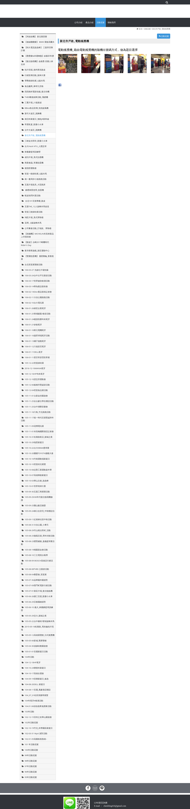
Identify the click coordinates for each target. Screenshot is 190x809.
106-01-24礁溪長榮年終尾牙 (37, 319)
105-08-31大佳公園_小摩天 (37, 524)
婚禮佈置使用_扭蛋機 (34, 190)
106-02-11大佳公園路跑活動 (37, 297)
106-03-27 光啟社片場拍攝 (36, 270)
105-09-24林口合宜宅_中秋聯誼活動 (37, 512)
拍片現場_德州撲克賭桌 (35, 69)
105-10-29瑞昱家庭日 (34, 442)
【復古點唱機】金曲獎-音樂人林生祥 (37, 63)
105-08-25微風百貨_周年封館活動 (39, 535)
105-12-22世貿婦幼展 (34, 363)
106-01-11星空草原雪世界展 (37, 357)
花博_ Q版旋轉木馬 (33, 222)
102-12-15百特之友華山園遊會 (38, 717)
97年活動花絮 (31, 766)
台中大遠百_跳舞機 (33, 130)
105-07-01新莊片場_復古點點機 (39, 591)
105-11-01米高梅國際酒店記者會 (39, 431)
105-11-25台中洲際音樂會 (36, 406)
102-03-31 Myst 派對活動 (36, 733)
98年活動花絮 (31, 760)
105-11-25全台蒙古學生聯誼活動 (39, 401)
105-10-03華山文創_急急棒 (37, 480)
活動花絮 (147, 29)
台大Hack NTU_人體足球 (35, 146)
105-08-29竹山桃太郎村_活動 (38, 530)
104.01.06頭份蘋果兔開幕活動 (38, 706)
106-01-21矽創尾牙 (33, 324)
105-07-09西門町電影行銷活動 (38, 585)
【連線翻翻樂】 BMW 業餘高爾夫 (39, 42)
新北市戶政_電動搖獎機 (161, 29)
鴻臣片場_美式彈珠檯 (34, 217)
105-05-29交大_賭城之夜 (36, 615)
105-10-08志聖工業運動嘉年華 (38, 469)
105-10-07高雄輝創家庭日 (36, 475)
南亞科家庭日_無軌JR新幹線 (37, 119)
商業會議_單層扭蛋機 (34, 162)
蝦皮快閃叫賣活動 (33, 195)
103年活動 (29, 711)
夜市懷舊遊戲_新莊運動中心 (37, 250)
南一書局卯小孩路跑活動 (35, 179)
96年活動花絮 (31, 771)
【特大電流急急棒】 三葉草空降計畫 (37, 49)
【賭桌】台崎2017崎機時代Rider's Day (35, 243)
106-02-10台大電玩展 (34, 302)
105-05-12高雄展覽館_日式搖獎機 (39, 635)
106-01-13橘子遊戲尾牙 (35, 341)
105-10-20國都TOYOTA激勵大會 (39, 453)
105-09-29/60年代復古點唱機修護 (37, 498)
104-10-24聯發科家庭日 (35, 667)
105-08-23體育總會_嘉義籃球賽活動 (37, 543)
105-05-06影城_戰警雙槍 (36, 640)
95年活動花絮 (31, 777)
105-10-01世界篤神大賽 (35, 486)
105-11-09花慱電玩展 (34, 426)
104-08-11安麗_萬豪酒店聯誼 (38, 689)
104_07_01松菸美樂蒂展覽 (36, 695)
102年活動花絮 (31, 722)
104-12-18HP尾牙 (33, 662)
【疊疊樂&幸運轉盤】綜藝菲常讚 (39, 56)
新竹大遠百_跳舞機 (33, 113)
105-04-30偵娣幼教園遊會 (36, 646)
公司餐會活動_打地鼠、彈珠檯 (38, 228)
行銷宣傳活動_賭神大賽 (35, 75)
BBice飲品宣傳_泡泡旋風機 (36, 108)
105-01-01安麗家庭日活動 (36, 651)
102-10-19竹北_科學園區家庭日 (39, 728)
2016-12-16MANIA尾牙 (35, 368)
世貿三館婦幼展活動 (33, 211)
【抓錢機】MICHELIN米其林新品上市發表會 (37, 235)
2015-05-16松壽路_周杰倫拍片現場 (37, 628)
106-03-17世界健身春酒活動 (37, 281)
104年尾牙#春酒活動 (34, 700)
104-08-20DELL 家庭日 (35, 684)
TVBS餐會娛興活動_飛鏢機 (36, 97)
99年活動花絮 (31, 755)
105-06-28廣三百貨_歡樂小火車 (39, 596)
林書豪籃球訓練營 (33, 151)
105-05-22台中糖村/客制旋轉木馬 (39, 621)
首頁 (140, 29)
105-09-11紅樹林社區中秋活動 (38, 519)
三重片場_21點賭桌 (33, 102)
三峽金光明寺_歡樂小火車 (36, 140)
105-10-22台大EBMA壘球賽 (37, 448)
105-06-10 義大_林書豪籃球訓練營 (37, 609)
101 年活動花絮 (32, 744)
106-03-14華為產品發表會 (36, 286)
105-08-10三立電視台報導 (36, 555)
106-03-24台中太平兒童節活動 (38, 275)
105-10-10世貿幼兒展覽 (35, 464)
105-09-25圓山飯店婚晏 (35, 505)
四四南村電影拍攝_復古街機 (37, 91)
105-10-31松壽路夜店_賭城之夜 (39, 437)
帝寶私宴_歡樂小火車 (34, 124)
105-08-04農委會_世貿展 (36, 574)
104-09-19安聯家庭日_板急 (37, 678)
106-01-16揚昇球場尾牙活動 (37, 335)
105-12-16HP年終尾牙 (34, 373)
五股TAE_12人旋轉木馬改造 (37, 206)
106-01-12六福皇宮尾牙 (35, 346)
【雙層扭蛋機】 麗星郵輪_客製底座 (37, 257)
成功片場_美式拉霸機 (34, 157)
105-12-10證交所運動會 (35, 379)
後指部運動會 (31, 168)
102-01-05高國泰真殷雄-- (36, 739)
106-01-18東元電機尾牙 (35, 330)
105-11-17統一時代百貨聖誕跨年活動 (37, 419)
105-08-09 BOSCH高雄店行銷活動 (37, 562)
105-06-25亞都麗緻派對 (35, 601)
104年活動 (29, 657)
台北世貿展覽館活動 (33, 264)
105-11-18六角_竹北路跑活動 (38, 412)
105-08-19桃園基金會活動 (36, 549)
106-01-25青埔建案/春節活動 (37, 313)
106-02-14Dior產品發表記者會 (38, 291)
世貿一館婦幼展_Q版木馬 (36, 173)
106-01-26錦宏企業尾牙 (35, 308)
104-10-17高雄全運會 (34, 673)
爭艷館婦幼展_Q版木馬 (35, 80)
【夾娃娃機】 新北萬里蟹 (36, 36)
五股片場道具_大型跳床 (35, 184)
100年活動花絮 (31, 750)
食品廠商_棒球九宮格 (34, 86)
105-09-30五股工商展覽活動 (37, 491)
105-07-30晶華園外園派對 (36, 580)
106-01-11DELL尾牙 (33, 352)
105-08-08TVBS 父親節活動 (37, 569)
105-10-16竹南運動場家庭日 (37, 458)
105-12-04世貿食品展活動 (36, 390)
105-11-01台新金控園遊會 (36, 395)
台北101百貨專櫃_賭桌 (35, 201)
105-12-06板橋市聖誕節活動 (37, 384)
